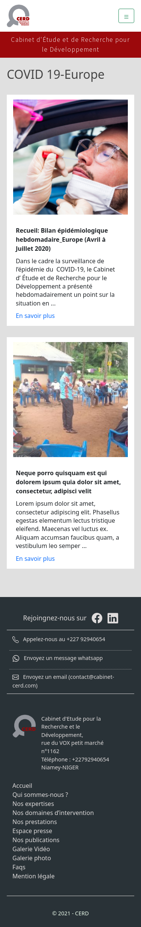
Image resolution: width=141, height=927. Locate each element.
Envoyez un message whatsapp (57, 657)
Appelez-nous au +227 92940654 (58, 639)
